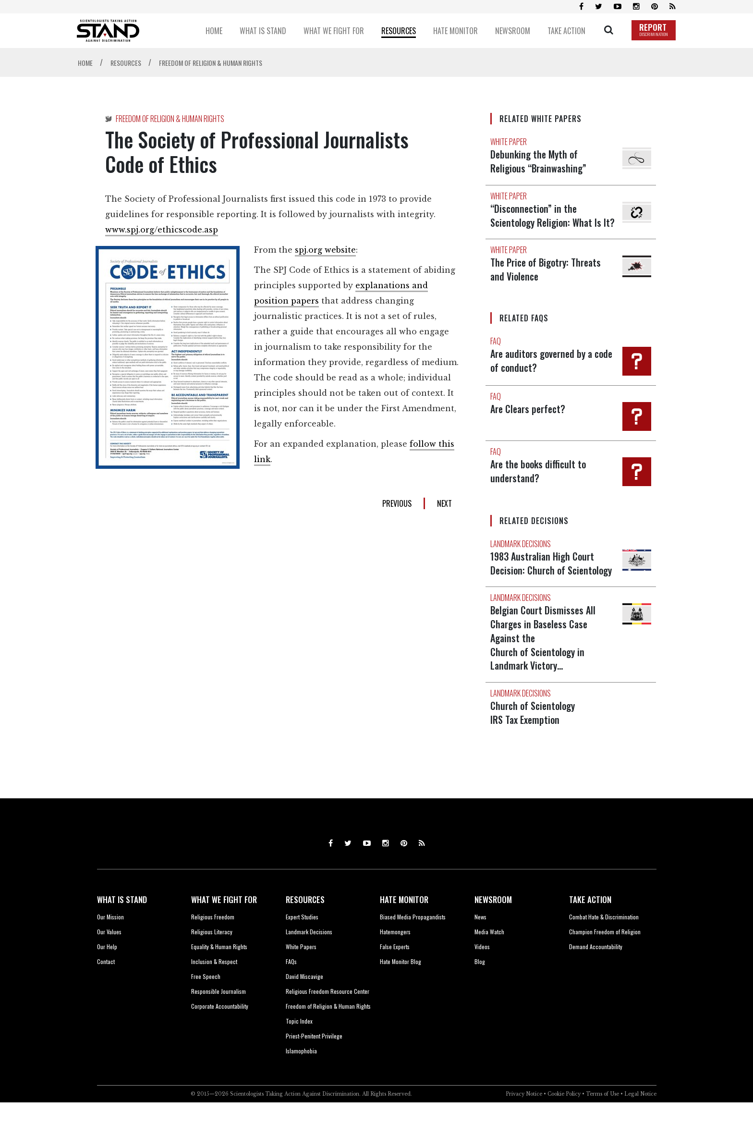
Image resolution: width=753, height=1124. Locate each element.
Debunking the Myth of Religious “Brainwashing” (540, 161)
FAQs (291, 983)
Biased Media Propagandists (413, 938)
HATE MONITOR (404, 921)
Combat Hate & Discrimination (604, 938)
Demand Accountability (595, 968)
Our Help (107, 968)
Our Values (109, 953)
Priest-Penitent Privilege (314, 1057)
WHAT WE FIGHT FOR (224, 921)
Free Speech (205, 998)
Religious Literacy (211, 953)
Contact (106, 983)
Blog (479, 983)
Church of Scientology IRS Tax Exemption (533, 734)
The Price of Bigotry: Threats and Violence (547, 281)
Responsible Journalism (218, 1013)
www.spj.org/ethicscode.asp (161, 229)
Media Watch (489, 953)
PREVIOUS (397, 503)
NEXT (444, 503)
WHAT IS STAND (122, 921)
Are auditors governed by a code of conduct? (543, 371)
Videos (482, 968)
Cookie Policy (564, 1115)
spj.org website (325, 250)
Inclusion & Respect (214, 983)
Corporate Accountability (219, 1028)
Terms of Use (602, 1115)
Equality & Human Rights (219, 968)
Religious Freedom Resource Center (327, 1013)
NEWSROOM (493, 921)
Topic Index (299, 1042)
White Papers (301, 968)
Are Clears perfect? (529, 420)
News (480, 938)
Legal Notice (640, 1115)
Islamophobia (301, 1072)
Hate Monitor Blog (400, 983)
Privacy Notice (524, 1115)
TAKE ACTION (590, 921)
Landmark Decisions (309, 953)
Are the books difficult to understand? (539, 482)
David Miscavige (304, 998)
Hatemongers (395, 953)
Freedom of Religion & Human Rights (328, 1028)
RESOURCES (305, 921)
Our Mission (110, 938)
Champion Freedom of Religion (605, 953)
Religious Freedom (212, 938)
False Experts (395, 968)
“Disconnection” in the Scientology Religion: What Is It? (534, 221)
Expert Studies (302, 938)
